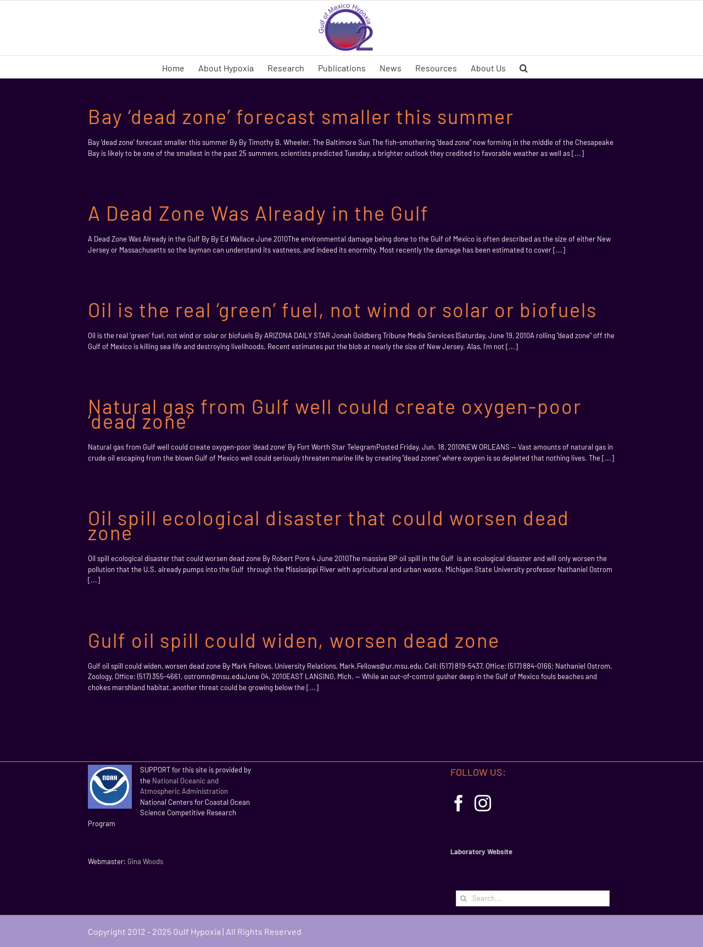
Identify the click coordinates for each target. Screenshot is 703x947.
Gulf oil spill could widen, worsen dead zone (294, 640)
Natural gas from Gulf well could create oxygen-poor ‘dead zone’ (335, 413)
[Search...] (533, 898)
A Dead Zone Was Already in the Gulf (258, 213)
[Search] (464, 898)
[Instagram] (483, 803)
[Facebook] (458, 803)
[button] (524, 67)
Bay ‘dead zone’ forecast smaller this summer (301, 116)
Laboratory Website (481, 851)
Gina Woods (145, 861)
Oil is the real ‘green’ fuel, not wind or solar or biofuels (342, 309)
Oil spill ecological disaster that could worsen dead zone (329, 525)
